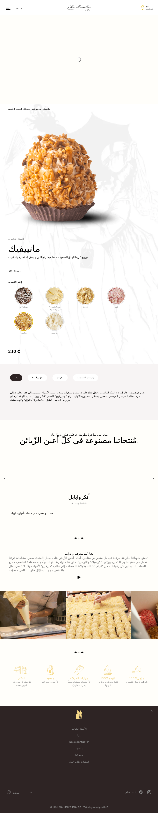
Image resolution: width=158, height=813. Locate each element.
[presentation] (5, 478)
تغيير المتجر (149, 9)
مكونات (60, 377)
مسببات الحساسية (85, 377)
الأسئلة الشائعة (79, 728)
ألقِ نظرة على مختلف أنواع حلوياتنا (31, 513)
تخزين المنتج (37, 377)
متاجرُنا (79, 748)
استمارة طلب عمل (79, 761)
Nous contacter (79, 742)
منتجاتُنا (79, 755)
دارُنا (79, 735)
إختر (16, 377)
